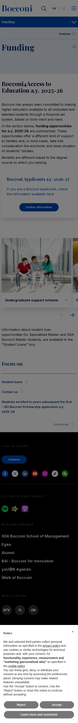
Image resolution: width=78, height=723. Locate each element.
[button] (72, 631)
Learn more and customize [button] (39, 714)
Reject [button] (21, 704)
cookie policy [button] (16, 666)
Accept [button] (57, 704)
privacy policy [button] (51, 645)
